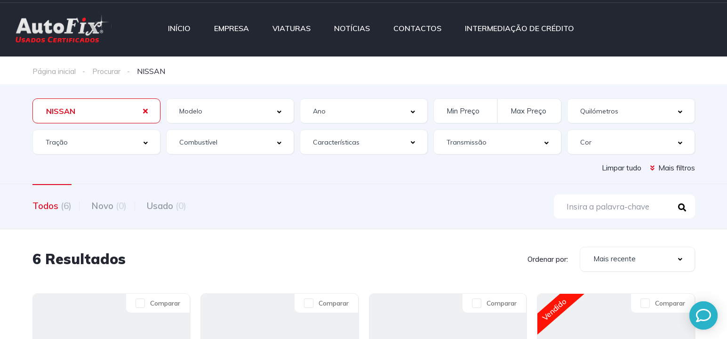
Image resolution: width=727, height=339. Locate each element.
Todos (52, 205)
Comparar (165, 304)
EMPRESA (231, 28)
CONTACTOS (417, 28)
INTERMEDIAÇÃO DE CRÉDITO (519, 28)
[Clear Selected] (145, 110)
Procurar (106, 71)
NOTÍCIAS (352, 28)
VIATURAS (291, 28)
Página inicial (54, 71)
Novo (112, 205)
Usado (173, 205)
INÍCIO (179, 28)
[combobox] (96, 110)
